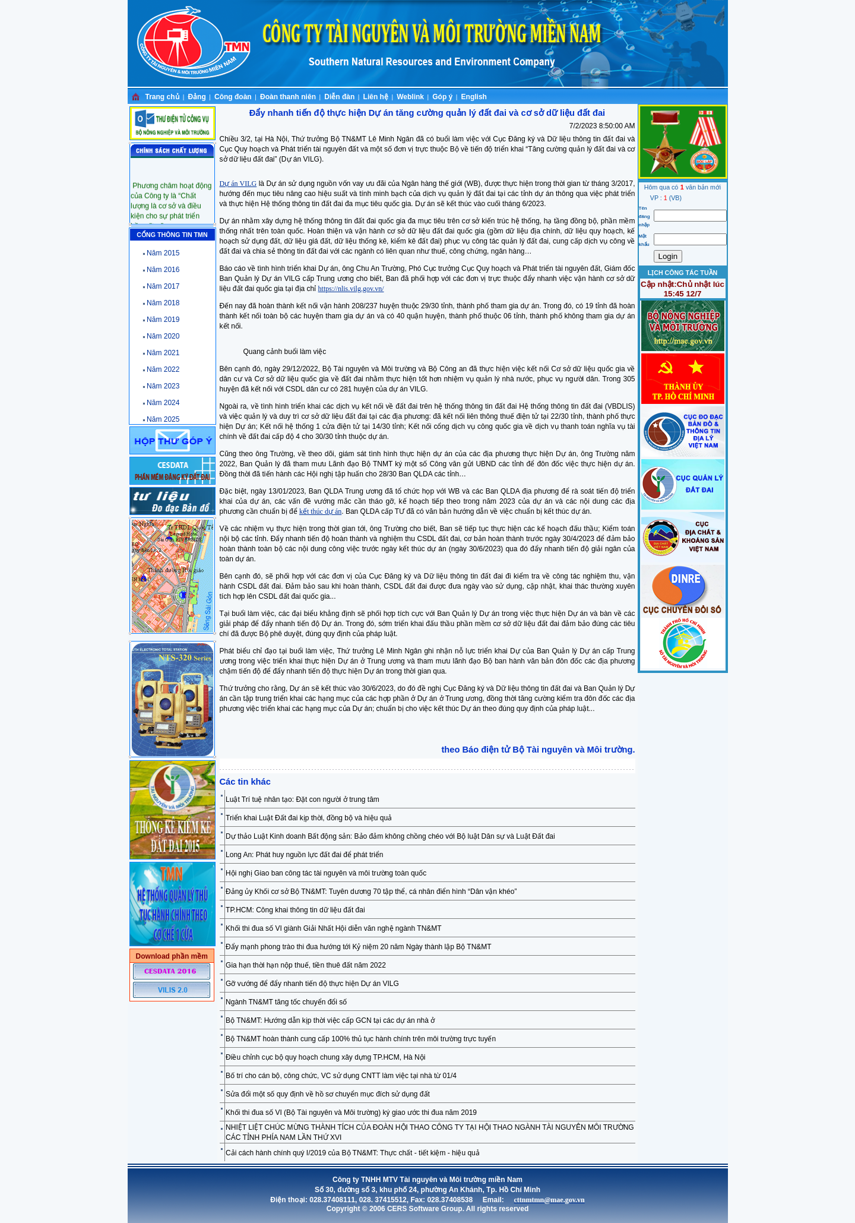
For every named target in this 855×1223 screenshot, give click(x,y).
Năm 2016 (163, 270)
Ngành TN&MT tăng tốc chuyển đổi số (286, 1002)
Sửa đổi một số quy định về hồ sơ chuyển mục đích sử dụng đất (328, 1094)
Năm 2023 (163, 386)
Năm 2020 (163, 336)
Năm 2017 (163, 286)
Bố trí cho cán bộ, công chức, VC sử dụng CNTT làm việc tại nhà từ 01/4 (341, 1076)
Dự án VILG (238, 183)
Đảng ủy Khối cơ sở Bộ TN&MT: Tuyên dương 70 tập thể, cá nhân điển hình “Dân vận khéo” (371, 891)
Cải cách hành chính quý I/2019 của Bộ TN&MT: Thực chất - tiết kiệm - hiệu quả (353, 1153)
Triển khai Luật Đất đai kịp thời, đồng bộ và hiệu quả (309, 818)
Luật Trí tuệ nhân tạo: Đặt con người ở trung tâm (302, 799)
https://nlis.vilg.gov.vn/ (351, 289)
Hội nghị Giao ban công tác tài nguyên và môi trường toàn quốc (326, 873)
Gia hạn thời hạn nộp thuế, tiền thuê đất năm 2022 (306, 965)
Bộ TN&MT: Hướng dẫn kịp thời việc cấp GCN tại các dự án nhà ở (330, 1020)
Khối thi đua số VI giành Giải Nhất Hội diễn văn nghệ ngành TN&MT (334, 928)
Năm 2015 (163, 253)
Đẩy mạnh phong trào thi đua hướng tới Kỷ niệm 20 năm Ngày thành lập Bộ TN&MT (359, 947)
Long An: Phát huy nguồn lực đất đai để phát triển (305, 855)
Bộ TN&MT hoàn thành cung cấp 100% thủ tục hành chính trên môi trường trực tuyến (361, 1039)
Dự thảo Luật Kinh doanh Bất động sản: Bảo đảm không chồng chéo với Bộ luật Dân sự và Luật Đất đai (390, 836)
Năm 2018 (163, 303)
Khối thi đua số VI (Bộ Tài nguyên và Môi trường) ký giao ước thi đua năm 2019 (351, 1112)
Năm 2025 (163, 419)
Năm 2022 (163, 369)
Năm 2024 (163, 403)
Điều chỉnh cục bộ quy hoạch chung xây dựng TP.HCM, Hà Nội (325, 1057)
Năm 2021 (163, 353)
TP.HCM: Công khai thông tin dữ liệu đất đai (295, 910)
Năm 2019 (163, 319)
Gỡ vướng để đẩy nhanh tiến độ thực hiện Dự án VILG (312, 983)
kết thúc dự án (320, 511)
